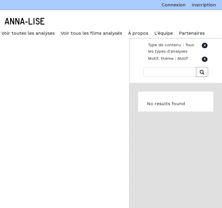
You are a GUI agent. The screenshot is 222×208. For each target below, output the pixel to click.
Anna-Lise (25, 21)
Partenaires (192, 33)
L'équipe (163, 33)
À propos (138, 33)
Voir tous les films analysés (91, 33)
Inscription (204, 5)
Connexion (174, 5)
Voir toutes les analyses (28, 33)
